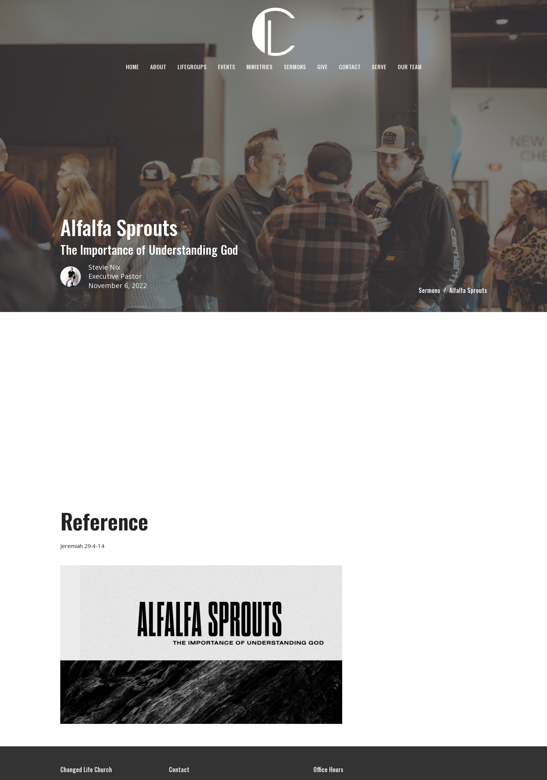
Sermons (295, 66)
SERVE (379, 66)
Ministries (259, 66)
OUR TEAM (410, 66)
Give (322, 66)
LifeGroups (192, 66)
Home (132, 66)
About (158, 66)
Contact (350, 66)
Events (226, 66)
